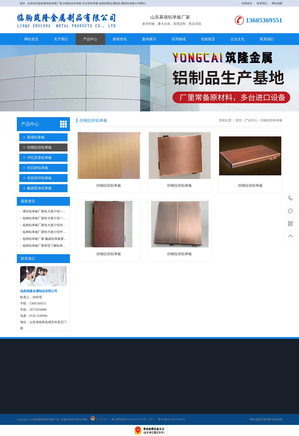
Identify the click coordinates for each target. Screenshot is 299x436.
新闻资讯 (120, 39)
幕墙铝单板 (36, 137)
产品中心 (90, 39)
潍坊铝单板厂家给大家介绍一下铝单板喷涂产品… (57, 211)
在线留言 (247, 3)
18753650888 (291, 198)
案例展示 (149, 39)
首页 (238, 120)
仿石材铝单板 (37, 168)
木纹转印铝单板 (39, 178)
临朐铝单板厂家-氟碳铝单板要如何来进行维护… (56, 238)
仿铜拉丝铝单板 (39, 147)
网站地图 (277, 3)
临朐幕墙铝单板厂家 (50, 3)
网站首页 (31, 39)
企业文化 (237, 39)
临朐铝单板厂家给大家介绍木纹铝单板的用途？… (57, 225)
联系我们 (262, 3)
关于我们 (61, 39)
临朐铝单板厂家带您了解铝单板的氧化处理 (52, 245)
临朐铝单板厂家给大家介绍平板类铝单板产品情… (57, 232)
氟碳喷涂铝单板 (39, 188)
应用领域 (179, 39)
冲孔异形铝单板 (39, 157)
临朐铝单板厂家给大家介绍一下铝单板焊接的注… (57, 218)
